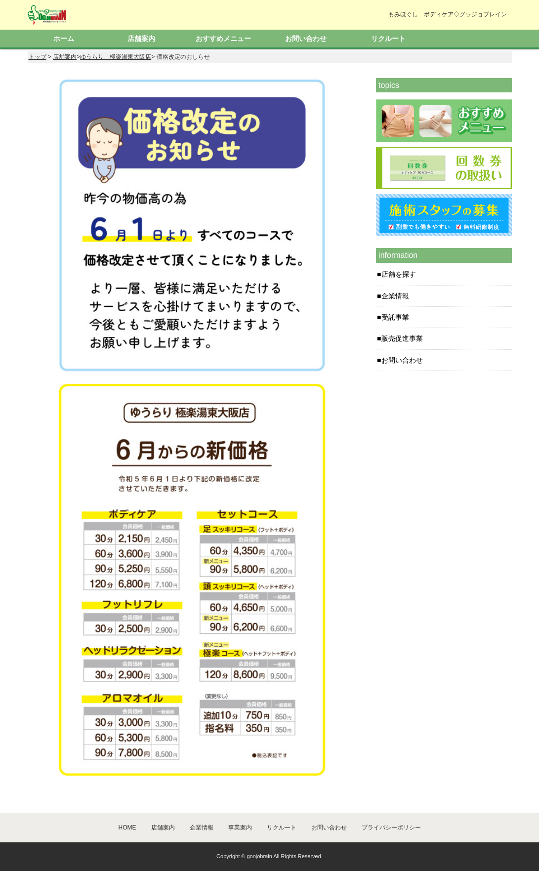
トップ (37, 56)
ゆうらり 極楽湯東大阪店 (115, 56)
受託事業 (395, 317)
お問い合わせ (306, 38)
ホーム (63, 38)
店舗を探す (398, 274)
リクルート (388, 38)
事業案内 (240, 827)
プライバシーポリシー (391, 827)
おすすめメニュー (223, 38)
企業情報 (395, 296)
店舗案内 (141, 38)
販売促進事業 (402, 338)
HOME (127, 827)
